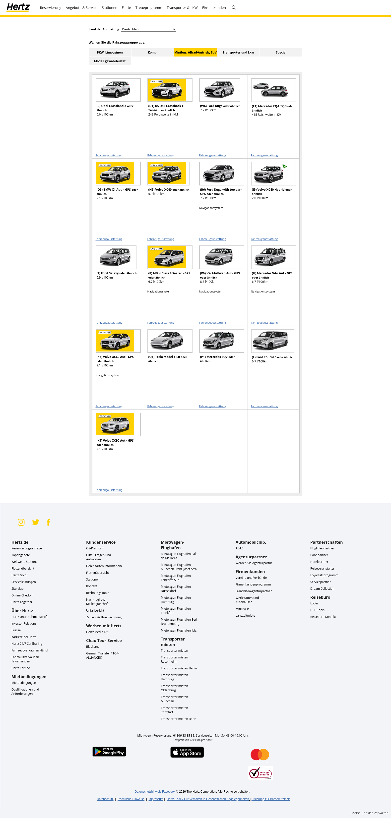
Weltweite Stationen (25, 562)
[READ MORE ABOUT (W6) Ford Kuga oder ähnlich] (219, 99)
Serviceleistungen (23, 582)
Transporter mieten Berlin (179, 668)
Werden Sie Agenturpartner (255, 563)
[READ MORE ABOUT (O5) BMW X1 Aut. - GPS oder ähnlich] (115, 183)
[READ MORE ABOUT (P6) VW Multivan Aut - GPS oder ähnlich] (219, 267)
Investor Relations (23, 623)
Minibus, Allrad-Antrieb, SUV (195, 52)
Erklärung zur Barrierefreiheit (271, 799)
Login (314, 603)
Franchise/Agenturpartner (254, 591)
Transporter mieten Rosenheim (174, 659)
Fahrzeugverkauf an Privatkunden (25, 659)
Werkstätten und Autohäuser (247, 600)
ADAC (239, 548)
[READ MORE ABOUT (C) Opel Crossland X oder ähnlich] (115, 99)
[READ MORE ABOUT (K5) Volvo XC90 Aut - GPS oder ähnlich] (115, 434)
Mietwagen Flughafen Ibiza (179, 630)
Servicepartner (320, 582)
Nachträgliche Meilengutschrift (97, 601)
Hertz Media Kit (97, 632)
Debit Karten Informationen (105, 566)
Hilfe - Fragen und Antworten (98, 557)
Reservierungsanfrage (26, 548)
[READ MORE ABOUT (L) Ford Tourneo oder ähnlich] (270, 350)
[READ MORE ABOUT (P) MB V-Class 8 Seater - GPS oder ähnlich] (167, 267)
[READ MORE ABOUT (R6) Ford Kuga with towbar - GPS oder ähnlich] (219, 183)
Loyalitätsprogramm (324, 575)
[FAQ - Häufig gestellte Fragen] (233, 7)
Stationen (93, 579)
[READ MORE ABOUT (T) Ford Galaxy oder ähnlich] (115, 267)
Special (281, 52)
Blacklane (92, 646)
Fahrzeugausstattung (109, 155)
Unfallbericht (95, 610)
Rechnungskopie (97, 593)
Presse (16, 630)
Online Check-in (22, 595)
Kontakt (91, 586)
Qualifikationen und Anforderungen (25, 691)
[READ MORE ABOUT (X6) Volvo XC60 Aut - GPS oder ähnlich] (115, 350)
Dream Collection (322, 588)
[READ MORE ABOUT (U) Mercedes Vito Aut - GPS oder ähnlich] (270, 267)
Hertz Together (21, 602)
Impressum (156, 799)
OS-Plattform (95, 548)
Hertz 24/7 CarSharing (26, 644)
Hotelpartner (319, 562)
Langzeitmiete (245, 615)
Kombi (152, 52)
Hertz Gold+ (19, 575)
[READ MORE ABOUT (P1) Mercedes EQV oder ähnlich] (219, 350)
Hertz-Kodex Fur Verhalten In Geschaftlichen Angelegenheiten (208, 799)
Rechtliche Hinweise (131, 799)
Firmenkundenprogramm (253, 584)
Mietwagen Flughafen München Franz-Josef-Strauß (180, 567)
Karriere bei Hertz (23, 637)
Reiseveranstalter (322, 568)
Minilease (242, 609)
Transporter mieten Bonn (178, 719)
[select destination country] (148, 29)
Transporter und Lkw (238, 52)
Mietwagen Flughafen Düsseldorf (176, 588)
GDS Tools (317, 610)
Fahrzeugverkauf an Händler (31, 650)
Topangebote (20, 555)
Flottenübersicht (22, 568)
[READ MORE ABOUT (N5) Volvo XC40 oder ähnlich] (167, 183)
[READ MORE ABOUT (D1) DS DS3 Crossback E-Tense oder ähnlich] (167, 99)
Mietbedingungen (23, 683)
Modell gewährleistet (110, 61)
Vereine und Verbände (251, 578)
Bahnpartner (319, 555)
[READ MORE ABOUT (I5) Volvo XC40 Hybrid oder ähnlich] (270, 183)
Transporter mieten (174, 650)
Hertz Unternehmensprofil (29, 617)
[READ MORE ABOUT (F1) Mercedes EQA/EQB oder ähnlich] (270, 100)
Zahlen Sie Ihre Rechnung (104, 617)
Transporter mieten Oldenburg (174, 688)
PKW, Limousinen (110, 52)
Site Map (17, 588)
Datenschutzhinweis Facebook (155, 791)
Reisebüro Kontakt (323, 617)
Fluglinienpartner (322, 548)
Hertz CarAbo (20, 668)
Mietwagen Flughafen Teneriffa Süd (176, 578)
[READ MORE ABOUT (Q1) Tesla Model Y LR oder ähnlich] (167, 350)
